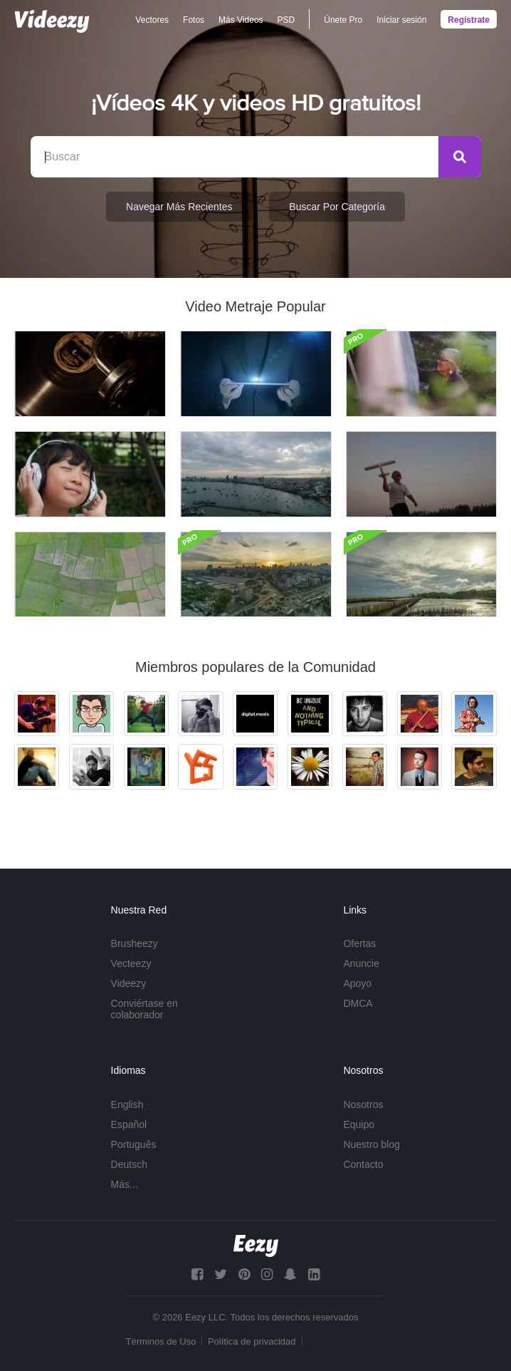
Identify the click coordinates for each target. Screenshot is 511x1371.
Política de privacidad (252, 1341)
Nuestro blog (371, 1144)
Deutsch (129, 1164)
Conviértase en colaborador (144, 1009)
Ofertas (359, 943)
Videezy (129, 983)
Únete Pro (343, 20)
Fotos (193, 20)
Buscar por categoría (337, 206)
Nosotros (363, 1104)
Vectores (152, 20)
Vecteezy (131, 963)
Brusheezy (134, 943)
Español (129, 1124)
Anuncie (361, 963)
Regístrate (469, 20)
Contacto (363, 1164)
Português (134, 1144)
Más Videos (240, 20)
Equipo (358, 1124)
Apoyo (357, 983)
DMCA (357, 1003)
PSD (286, 20)
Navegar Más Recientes (179, 206)
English (127, 1104)
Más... (124, 1184)
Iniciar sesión (401, 20)
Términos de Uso (160, 1341)
